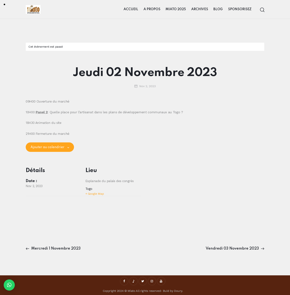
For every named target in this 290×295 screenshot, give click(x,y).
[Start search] (262, 10)
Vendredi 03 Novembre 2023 (233, 248)
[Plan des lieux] (55, 217)
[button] (9, 285)
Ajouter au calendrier (47, 147)
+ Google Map (94, 193)
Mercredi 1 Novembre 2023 (55, 248)
